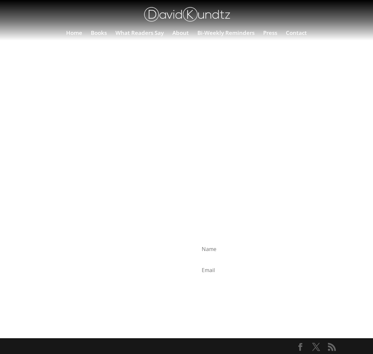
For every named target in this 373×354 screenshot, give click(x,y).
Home (74, 34)
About (180, 34)
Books (99, 34)
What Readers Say (139, 34)
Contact (296, 34)
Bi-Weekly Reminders (226, 34)
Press (270, 34)
